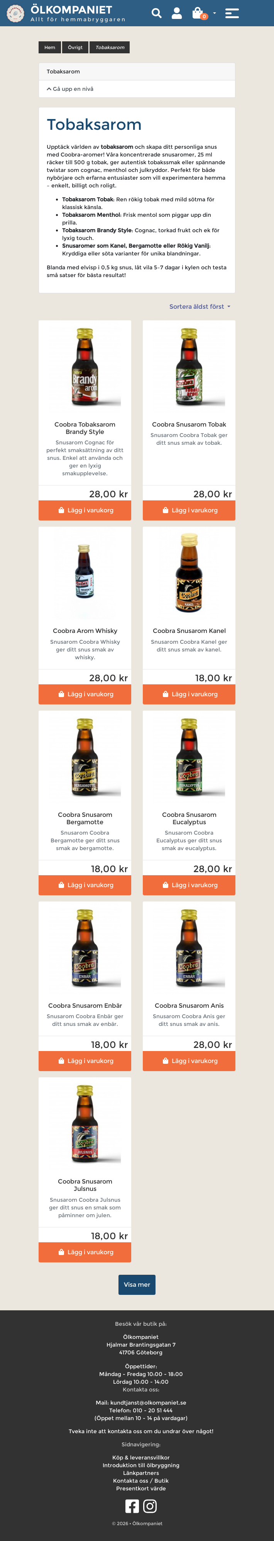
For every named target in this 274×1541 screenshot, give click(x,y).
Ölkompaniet (71, 9)
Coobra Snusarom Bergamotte (85, 818)
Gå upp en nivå (70, 88)
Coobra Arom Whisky (85, 630)
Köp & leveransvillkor (141, 1457)
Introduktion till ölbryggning (141, 1465)
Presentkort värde (141, 1488)
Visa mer (137, 1284)
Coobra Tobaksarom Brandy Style (84, 428)
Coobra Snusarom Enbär (85, 1005)
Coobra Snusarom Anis (189, 1005)
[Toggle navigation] (232, 13)
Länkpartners (141, 1473)
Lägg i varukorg (85, 510)
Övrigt (75, 47)
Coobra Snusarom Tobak (189, 424)
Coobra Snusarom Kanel (189, 630)
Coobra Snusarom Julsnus (85, 1185)
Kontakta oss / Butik (141, 1480)
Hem (49, 47)
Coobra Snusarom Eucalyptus (189, 818)
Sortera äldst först (197, 306)
